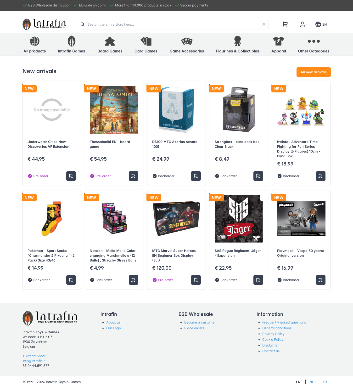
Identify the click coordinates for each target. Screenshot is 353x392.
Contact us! (271, 351)
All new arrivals (314, 72)
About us (113, 322)
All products (34, 44)
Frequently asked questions (284, 322)
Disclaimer (270, 345)
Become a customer (200, 322)
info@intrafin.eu (34, 361)
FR (325, 382)
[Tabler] (44, 24)
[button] (71, 44)
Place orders (194, 328)
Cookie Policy (272, 339)
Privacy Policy (273, 334)
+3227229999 (33, 356)
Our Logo (113, 328)
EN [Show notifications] (321, 24)
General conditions (276, 328)
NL (311, 382)
